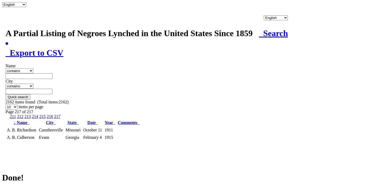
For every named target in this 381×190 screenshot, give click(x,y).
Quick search (18, 97)
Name (22, 122)
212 (20, 116)
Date (92, 122)
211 (13, 116)
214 (35, 116)
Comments (128, 122)
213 (27, 116)
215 (42, 116)
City (51, 122)
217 (57, 116)
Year (110, 122)
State (73, 122)
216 (50, 116)
